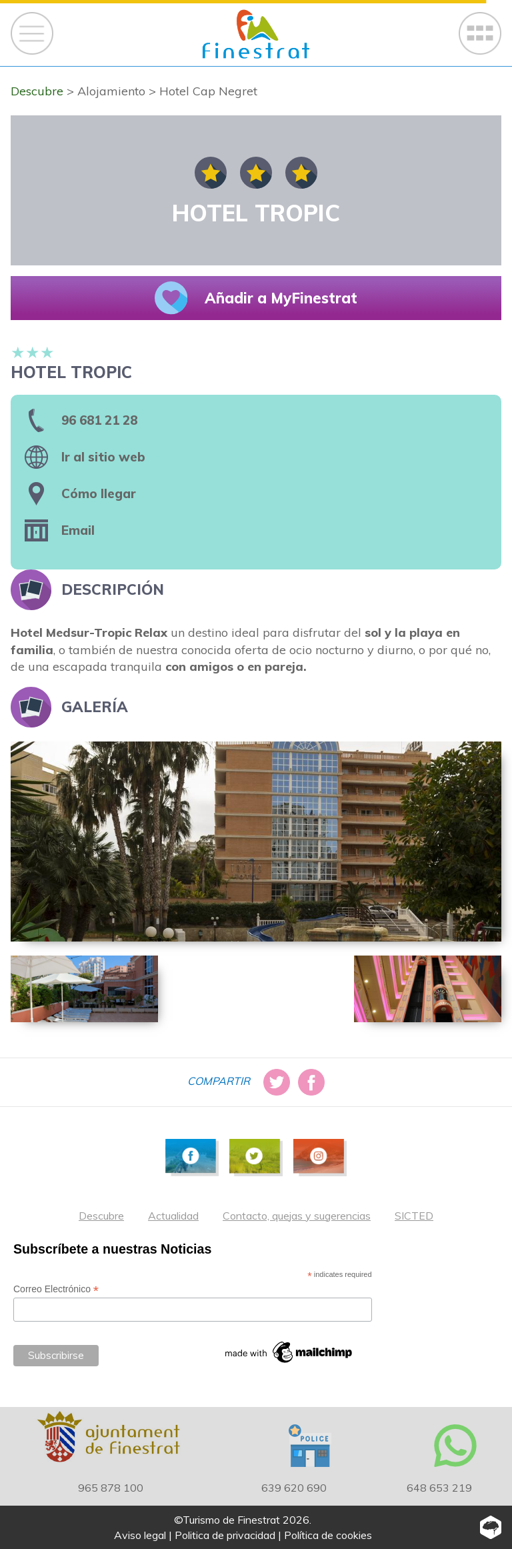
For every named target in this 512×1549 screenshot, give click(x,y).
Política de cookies (328, 1535)
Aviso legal (140, 1535)
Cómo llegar (98, 493)
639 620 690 (294, 1487)
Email (78, 530)
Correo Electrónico (56, 1289)
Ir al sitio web (103, 457)
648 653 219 (439, 1487)
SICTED (414, 1215)
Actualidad (173, 1215)
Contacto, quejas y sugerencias (297, 1215)
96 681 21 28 (99, 420)
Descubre (101, 1215)
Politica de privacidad (225, 1535)
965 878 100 (110, 1487)
